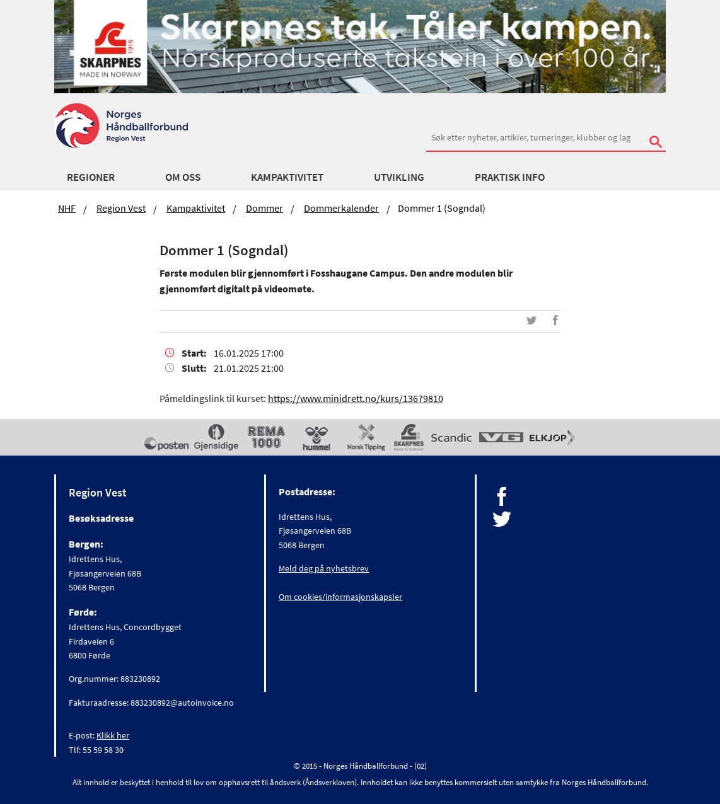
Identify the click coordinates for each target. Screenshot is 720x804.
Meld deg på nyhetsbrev (324, 568)
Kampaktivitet (287, 177)
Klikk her (112, 735)
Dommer (264, 208)
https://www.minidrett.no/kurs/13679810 (355, 398)
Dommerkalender (341, 208)
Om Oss (182, 177)
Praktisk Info (510, 177)
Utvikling (399, 177)
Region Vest (121, 208)
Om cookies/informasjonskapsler (340, 596)
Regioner (91, 177)
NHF (67, 208)
